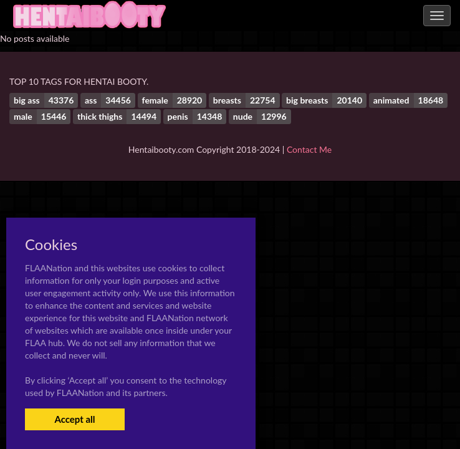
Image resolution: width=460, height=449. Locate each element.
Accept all (74, 419)
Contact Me (309, 149)
